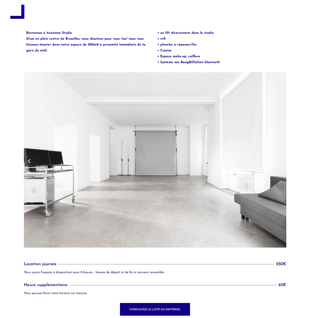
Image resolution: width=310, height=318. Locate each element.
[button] (29, 161)
